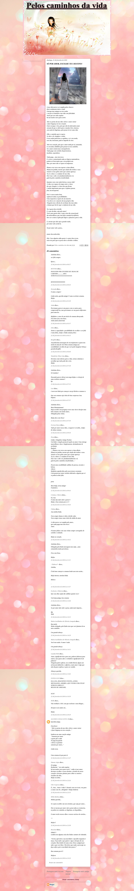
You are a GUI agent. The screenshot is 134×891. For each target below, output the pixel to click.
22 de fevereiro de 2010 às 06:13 (61, 335)
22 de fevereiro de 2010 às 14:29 (61, 635)
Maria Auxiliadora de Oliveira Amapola (63, 621)
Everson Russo (55, 425)
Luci (52, 388)
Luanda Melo (55, 654)
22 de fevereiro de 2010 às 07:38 (61, 366)
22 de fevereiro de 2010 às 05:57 (61, 323)
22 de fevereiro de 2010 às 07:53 (61, 384)
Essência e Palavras (57, 591)
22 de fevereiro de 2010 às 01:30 (61, 301)
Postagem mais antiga (81, 871)
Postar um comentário (56, 862)
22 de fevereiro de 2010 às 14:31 (61, 649)
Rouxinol (54, 829)
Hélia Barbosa (55, 797)
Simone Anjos (55, 762)
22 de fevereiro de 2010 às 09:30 (61, 433)
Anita (52, 305)
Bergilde (53, 340)
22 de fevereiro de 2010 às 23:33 (61, 858)
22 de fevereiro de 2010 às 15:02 (61, 674)
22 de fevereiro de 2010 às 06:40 (61, 351)
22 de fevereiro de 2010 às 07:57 (61, 400)
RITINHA (54, 269)
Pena (52, 437)
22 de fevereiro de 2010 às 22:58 (61, 825)
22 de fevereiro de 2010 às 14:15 (61, 617)
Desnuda (53, 289)
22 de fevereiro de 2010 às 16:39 (61, 696)
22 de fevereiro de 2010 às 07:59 (61, 421)
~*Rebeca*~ (55, 564)
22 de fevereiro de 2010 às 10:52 (61, 539)
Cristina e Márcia (56, 495)
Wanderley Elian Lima (58, 356)
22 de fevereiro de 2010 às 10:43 (61, 505)
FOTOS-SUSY (55, 678)
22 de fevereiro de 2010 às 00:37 (61, 264)
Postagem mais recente (55, 871)
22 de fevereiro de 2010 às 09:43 (61, 490)
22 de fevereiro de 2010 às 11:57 (61, 587)
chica (52, 328)
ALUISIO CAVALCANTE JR (60, 719)
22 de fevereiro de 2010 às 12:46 (61, 601)
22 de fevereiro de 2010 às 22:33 (61, 792)
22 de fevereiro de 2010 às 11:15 (61, 560)
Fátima (53, 509)
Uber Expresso (55, 785)
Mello (52, 701)
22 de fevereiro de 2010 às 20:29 (61, 715)
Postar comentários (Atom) (70, 879)
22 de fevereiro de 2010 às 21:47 (61, 758)
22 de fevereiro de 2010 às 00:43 (61, 285)
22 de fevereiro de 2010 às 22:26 (61, 780)
